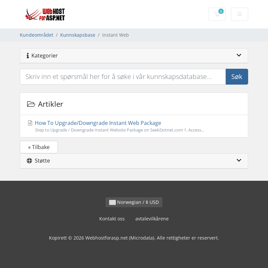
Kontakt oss (112, 218)
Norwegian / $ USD (134, 202)
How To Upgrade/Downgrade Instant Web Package (134, 126)
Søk (237, 76)
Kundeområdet (36, 35)
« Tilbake (39, 147)
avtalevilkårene (152, 218)
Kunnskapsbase (77, 35)
